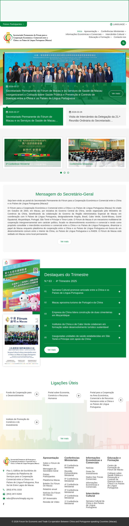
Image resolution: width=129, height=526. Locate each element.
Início (79, 31)
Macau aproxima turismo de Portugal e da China (77, 302)
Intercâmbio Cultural (116, 34)
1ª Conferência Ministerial (71, 502)
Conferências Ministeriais (113, 31)
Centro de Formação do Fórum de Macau (115, 467)
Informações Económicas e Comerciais (85, 34)
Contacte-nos (120, 37)
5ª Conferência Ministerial (71, 480)
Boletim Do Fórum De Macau (51, 484)
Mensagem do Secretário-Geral (50, 470)
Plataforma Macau (51, 480)
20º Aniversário (50, 498)
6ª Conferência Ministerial (17, 164)
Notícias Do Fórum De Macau (51, 494)
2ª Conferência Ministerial (71, 497)
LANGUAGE (118, 24)
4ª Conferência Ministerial (71, 485)
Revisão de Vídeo (51, 502)
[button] (61, 173)
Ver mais (116, 93)
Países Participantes (49, 475)
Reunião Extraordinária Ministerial (71, 473)
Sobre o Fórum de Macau (51, 464)
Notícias (90, 468)
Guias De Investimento (92, 472)
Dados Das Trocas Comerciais (94, 478)
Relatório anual (50, 489)
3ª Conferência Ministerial (71, 491)
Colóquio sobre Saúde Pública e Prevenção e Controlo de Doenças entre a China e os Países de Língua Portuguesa (116, 480)
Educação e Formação (100, 37)
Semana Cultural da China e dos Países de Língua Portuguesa (95, 504)
